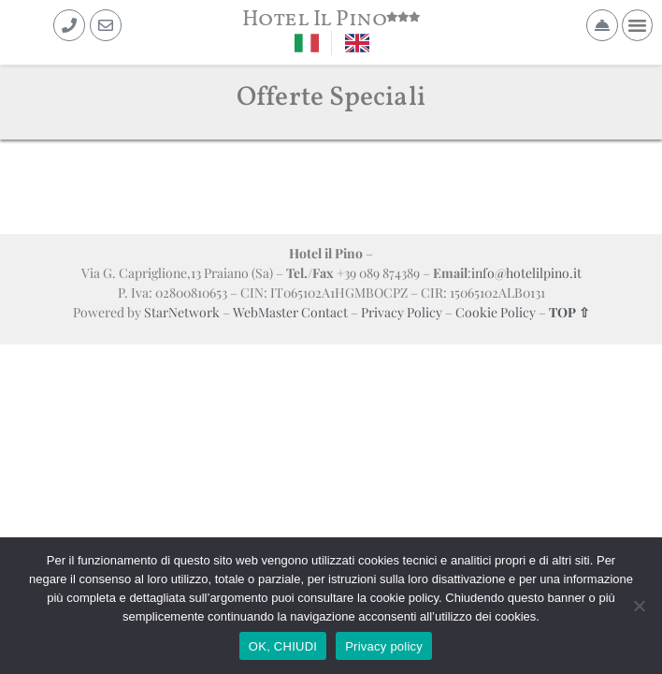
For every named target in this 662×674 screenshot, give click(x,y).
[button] (638, 25)
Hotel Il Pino (314, 20)
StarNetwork (182, 312)
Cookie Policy (495, 312)
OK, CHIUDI (283, 646)
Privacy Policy (401, 312)
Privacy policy (384, 646)
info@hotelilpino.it (526, 273)
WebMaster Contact (290, 312)
